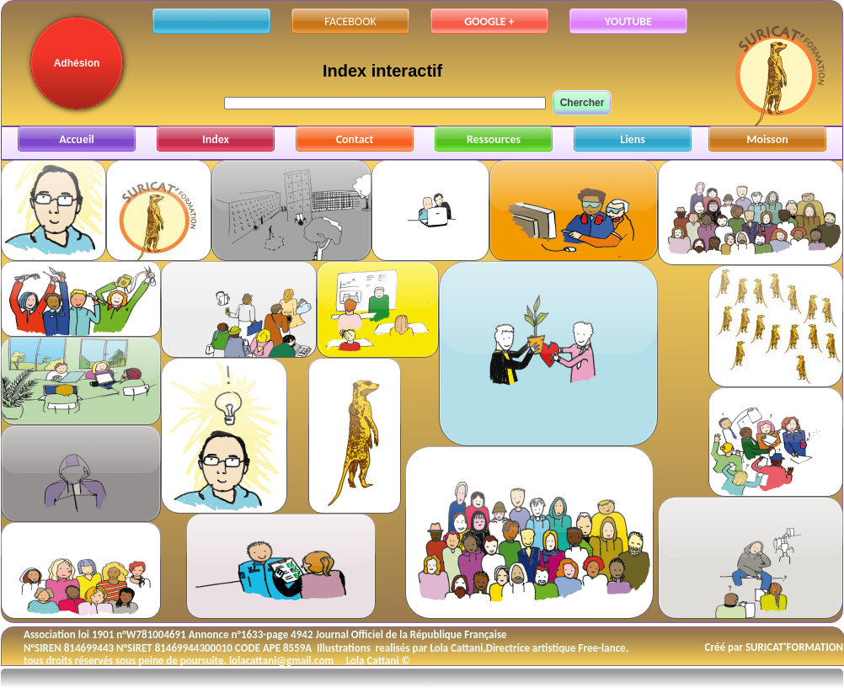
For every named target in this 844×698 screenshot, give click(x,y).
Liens (632, 139)
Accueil (76, 139)
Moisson (767, 139)
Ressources (494, 139)
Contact (355, 139)
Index (215, 139)
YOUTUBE (628, 21)
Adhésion (77, 63)
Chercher (582, 103)
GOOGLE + (489, 21)
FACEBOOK (350, 21)
